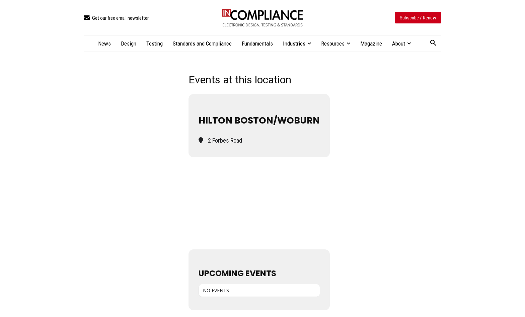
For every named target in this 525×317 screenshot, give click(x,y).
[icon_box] (116, 18)
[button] (433, 43)
